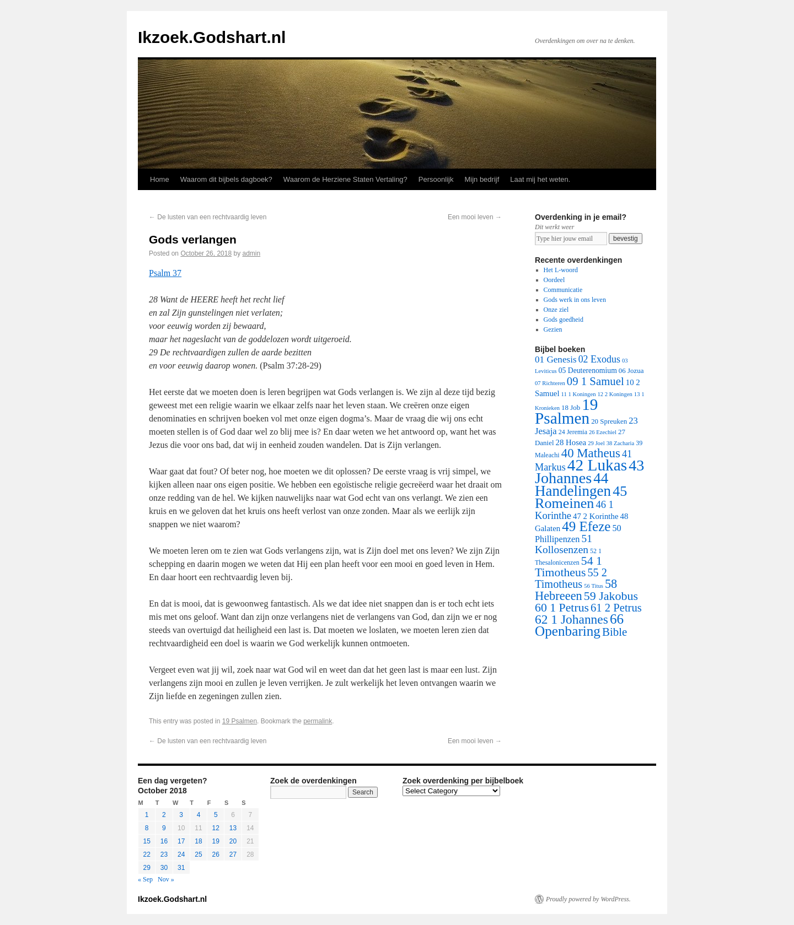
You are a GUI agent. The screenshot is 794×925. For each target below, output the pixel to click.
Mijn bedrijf (481, 179)
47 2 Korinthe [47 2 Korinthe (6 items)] (595, 516)
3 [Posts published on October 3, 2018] (181, 815)
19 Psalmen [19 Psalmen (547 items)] (566, 411)
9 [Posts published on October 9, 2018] (164, 828)
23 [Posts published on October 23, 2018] (164, 854)
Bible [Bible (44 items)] (614, 632)
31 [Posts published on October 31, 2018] (181, 868)
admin (252, 253)
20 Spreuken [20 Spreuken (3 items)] (609, 421)
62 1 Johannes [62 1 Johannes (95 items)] (571, 619)
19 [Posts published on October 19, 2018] (215, 841)
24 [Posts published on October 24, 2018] (181, 854)
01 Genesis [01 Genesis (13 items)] (556, 359)
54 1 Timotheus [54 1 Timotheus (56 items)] (568, 566)
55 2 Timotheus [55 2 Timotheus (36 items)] (571, 578)
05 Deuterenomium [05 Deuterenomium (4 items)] (588, 370)
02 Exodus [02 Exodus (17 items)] (599, 359)
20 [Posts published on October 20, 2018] (233, 841)
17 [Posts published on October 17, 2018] (181, 841)
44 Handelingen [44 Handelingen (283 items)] (573, 484)
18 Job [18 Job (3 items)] (570, 407)
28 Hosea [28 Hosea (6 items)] (571, 442)
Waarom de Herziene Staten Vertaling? (345, 179)
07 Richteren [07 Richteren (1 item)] (550, 383)
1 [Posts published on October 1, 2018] (147, 815)
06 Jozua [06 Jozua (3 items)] (631, 370)
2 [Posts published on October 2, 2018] (164, 815)
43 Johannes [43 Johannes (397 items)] (589, 471)
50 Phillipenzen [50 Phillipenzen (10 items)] (578, 533)
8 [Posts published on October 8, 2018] (147, 828)
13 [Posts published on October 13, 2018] (233, 828)
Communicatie (563, 290)
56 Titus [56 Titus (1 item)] (593, 586)
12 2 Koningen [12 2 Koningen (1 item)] (614, 394)
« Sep (145, 879)
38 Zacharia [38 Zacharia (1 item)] (621, 443)
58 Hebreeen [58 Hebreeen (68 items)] (576, 590)
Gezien (553, 329)
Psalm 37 (165, 273)
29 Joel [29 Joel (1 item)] (596, 443)
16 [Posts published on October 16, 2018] (164, 841)
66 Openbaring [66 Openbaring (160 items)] (579, 625)
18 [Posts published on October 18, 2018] (198, 841)
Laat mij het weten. (540, 179)
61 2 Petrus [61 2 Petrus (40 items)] (616, 608)
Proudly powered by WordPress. (588, 899)
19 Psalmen (239, 721)
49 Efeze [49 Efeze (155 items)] (586, 526)
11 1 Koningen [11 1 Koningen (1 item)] (578, 394)
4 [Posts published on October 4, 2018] (199, 815)
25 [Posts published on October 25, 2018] (198, 854)
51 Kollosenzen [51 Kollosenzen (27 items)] (563, 544)
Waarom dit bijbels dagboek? (226, 179)
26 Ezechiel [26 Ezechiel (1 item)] (602, 432)
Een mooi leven (475, 217)
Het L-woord (561, 270)
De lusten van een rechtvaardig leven (207, 217)
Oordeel (554, 280)
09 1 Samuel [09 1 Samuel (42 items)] (595, 381)
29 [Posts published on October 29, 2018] (146, 868)
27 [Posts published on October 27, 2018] (233, 854)
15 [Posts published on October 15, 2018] (146, 841)
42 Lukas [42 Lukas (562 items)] (597, 465)
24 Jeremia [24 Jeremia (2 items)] (573, 432)
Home (159, 179)
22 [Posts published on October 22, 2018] (146, 854)
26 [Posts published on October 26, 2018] (215, 854)
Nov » (166, 879)
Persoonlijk (436, 179)
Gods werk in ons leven (575, 300)
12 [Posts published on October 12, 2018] (215, 828)
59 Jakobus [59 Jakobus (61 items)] (611, 596)
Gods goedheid (563, 319)
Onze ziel (556, 309)
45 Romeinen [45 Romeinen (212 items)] (581, 497)
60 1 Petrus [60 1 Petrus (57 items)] (562, 607)
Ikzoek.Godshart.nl (212, 37)
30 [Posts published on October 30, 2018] (164, 868)
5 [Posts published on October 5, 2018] (216, 815)
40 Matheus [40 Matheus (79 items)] (590, 453)
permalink (317, 721)
